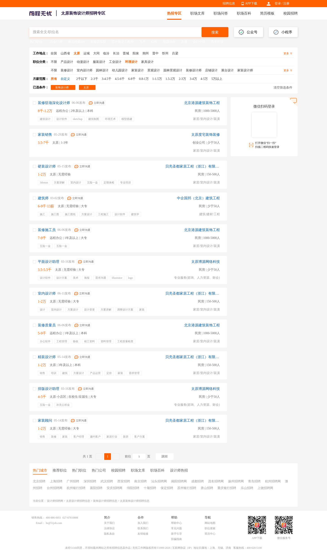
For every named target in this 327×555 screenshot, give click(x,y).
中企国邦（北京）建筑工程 (198, 198)
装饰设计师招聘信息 (105, 500)
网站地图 (210, 523)
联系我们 (143, 528)
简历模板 (267, 13)
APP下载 (251, 3)
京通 (184, 41)
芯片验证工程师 (123, 41)
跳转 (164, 456)
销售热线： (38, 517)
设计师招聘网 (55, 500)
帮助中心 (176, 523)
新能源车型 (98, 41)
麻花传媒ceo (76, 41)
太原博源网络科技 (205, 262)
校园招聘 (290, 13)
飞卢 (142, 41)
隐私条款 (109, 533)
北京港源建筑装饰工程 (202, 103)
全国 (54, 53)
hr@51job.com (54, 523)
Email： (40, 523)
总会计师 (56, 41)
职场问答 (221, 13)
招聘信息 (229, 3)
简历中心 (210, 533)
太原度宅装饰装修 (205, 134)
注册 (286, 3)
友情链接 (143, 533)
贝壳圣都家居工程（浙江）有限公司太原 (192, 166)
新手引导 (176, 533)
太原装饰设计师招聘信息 (134, 500)
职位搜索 (210, 528)
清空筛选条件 (283, 87)
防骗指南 (176, 539)
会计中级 (199, 41)
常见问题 (176, 528)
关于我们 (109, 523)
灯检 (154, 41)
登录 (278, 3)
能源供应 (169, 41)
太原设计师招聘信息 (78, 500)
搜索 (215, 32)
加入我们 (143, 523)
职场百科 (244, 13)
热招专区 (174, 13)
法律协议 (109, 528)
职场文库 (197, 13)
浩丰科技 (217, 41)
